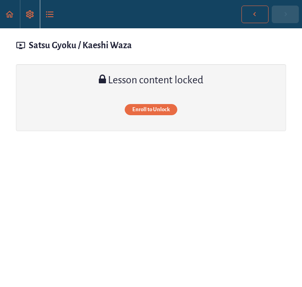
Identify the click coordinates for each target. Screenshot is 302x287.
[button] (10, 14)
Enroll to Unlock (151, 109)
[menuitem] (30, 14)
